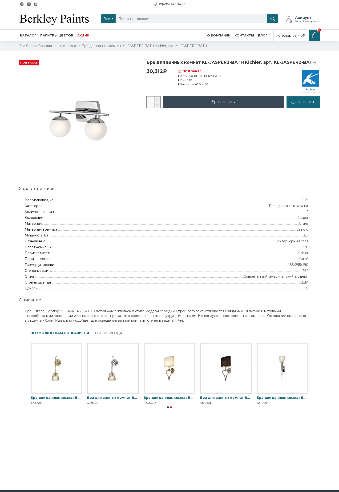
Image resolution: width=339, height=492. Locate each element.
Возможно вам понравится (60, 333)
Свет (30, 46)
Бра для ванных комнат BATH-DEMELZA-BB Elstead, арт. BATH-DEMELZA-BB (56, 398)
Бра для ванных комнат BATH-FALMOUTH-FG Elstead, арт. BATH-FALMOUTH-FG (169, 398)
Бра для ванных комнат (58, 46)
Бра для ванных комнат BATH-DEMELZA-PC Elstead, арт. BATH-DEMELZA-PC (113, 398)
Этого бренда (108, 333)
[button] (168, 407)
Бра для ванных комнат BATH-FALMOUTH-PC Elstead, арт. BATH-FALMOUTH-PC (226, 398)
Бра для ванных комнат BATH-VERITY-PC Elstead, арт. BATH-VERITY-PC (282, 398)
